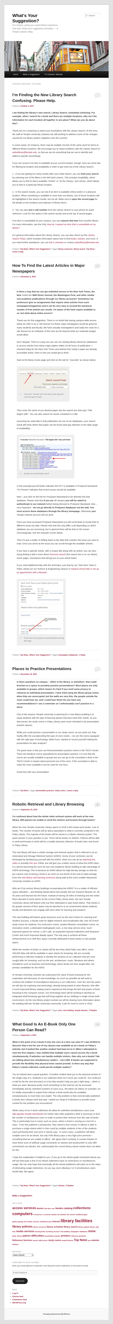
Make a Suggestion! (31, 74)
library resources (65, 249)
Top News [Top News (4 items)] (80, 1240)
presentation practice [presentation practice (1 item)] (52, 1236)
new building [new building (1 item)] (65, 1231)
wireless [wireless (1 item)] (15, 1244)
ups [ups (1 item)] (89, 1240)
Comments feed (19, 1299)
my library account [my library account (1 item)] (53, 1231)
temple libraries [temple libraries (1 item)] (67, 1240)
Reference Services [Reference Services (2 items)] (22, 1240)
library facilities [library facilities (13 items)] (76, 1220)
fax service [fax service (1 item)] (71, 1214)
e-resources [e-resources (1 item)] (37, 1214)
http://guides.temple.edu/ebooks (28, 1114)
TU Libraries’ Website (53, 74)
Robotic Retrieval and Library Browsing (48, 804)
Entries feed (17, 1296)
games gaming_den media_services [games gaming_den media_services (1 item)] (25, 1222)
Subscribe (20, 1281)
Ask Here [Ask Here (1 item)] (47, 1208)
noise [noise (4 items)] (92, 1231)
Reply (82, 655)
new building (68, 1010)
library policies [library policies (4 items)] (22, 1226)
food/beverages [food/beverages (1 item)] (81, 1214)
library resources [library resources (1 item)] (39, 1227)
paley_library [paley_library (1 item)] (17, 1236)
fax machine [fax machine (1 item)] (62, 1214)
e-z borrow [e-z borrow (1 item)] (47, 1214)
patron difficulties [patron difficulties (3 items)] (33, 1235)
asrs (60, 1010)
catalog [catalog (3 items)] (68, 1208)
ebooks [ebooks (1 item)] (54, 1214)
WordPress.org (19, 1303)
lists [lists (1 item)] (13, 1231)
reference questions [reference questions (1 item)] (78, 1236)
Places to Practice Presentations (42, 669)
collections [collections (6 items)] (82, 1208)
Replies (93, 1010)
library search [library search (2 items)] (71, 1227)
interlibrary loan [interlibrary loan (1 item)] (46, 1222)
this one (33, 863)
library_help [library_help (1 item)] (94, 1227)
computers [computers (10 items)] (22, 1214)
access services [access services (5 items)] (24, 1208)
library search (79, 249)
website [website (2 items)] (95, 1240)
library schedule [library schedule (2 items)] (54, 1227)
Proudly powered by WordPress (56, 1314)
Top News (24, 249)
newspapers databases (68, 655)
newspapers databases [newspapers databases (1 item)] (79, 1231)
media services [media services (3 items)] (25, 1231)
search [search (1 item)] (35, 1240)
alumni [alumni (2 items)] (40, 1208)
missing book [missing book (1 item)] (40, 1231)
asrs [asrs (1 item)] (53, 1208)
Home (15, 74)
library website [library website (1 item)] (83, 1227)
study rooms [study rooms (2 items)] (54, 1240)
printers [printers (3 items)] (65, 1235)
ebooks (61, 1186)
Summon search (57, 554)
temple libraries (81, 1010)
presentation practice (45, 791)
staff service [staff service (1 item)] (43, 1240)
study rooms (60, 791)
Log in (15, 1293)
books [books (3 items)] (59, 1208)
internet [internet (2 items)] (56, 1221)
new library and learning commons (38, 877)
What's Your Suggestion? (40, 249)
